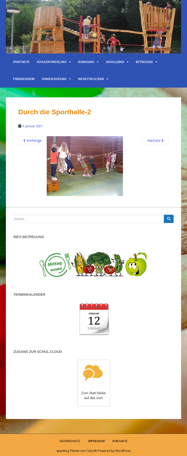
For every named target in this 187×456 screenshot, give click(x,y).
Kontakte (120, 441)
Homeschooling (54, 79)
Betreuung (144, 62)
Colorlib (91, 451)
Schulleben (115, 62)
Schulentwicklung (51, 62)
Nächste (155, 140)
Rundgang (86, 62)
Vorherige (32, 140)
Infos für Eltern (91, 79)
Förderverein (24, 79)
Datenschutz (70, 441)
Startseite (21, 62)
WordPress (123, 451)
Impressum (96, 441)
